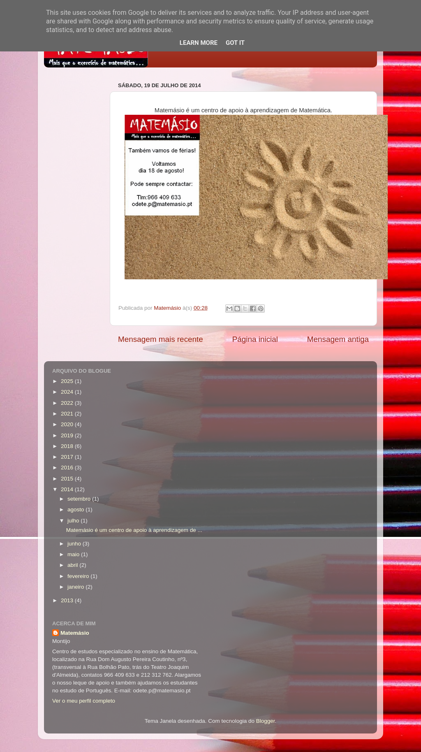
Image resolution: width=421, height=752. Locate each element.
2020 (68, 424)
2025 (68, 381)
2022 (68, 403)
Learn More (198, 42)
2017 (68, 457)
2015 (68, 479)
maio (74, 554)
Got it (235, 42)
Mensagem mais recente (160, 339)
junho (75, 544)
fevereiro (78, 576)
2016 (68, 467)
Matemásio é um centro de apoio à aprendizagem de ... (134, 530)
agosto (76, 509)
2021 (68, 414)
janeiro (76, 587)
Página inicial (255, 339)
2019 (68, 435)
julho (74, 521)
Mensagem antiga (338, 339)
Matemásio (74, 633)
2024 (68, 392)
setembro (79, 499)
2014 (68, 489)
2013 (68, 600)
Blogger (265, 721)
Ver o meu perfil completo (83, 701)
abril (73, 565)
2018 (68, 446)
